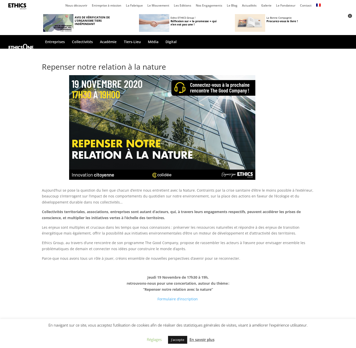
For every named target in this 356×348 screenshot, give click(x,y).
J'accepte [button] (177, 339)
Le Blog (232, 6)
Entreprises (55, 42)
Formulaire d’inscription (177, 299)
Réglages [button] (154, 339)
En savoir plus (201, 339)
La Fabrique (134, 6)
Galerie (266, 6)
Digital (171, 42)
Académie (108, 42)
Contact (306, 6)
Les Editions (182, 6)
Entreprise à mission (106, 6)
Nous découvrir (76, 6)
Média (153, 42)
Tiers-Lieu (132, 42)
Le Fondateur (285, 6)
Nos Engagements (209, 6)
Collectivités (82, 42)
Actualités (249, 6)
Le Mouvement (158, 6)
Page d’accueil (18, 6)
